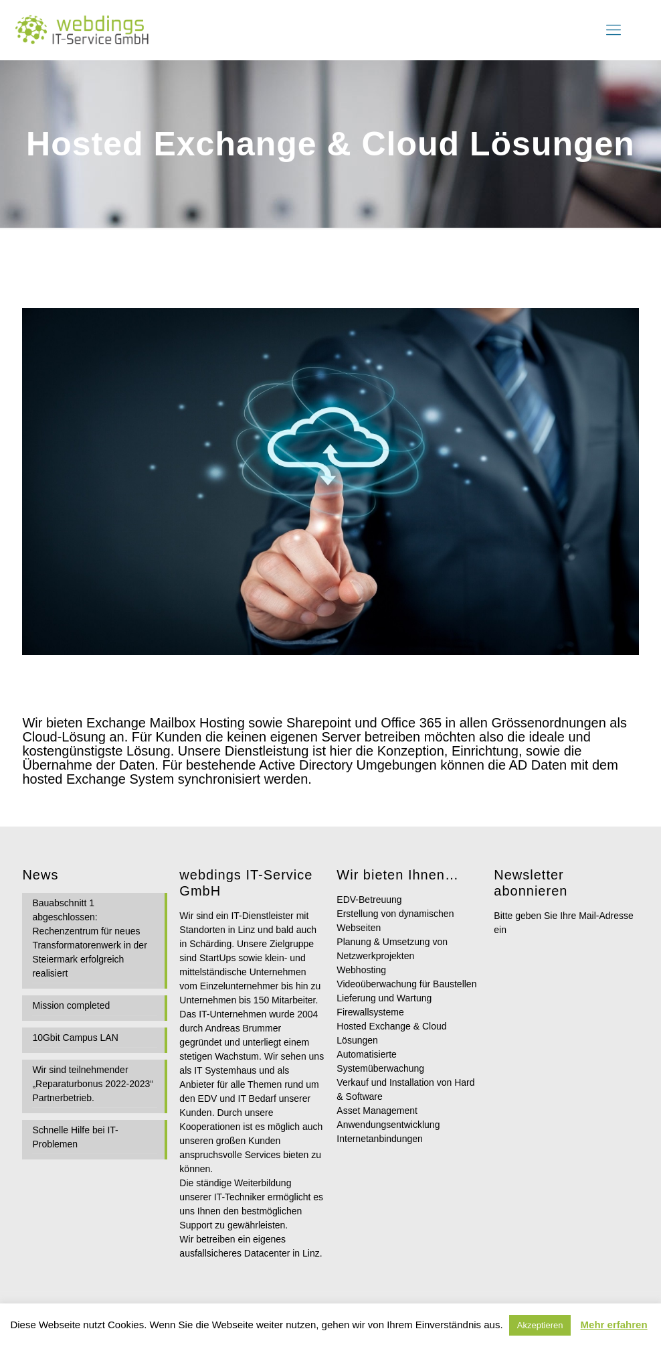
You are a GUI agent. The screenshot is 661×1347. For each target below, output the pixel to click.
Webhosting (361, 970)
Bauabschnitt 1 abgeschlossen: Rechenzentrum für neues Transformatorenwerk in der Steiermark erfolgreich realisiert (89, 938)
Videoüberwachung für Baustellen (406, 984)
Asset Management (377, 1110)
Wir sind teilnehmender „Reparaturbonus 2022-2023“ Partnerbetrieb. (92, 1083)
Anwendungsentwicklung (388, 1124)
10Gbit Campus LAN (75, 1037)
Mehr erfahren (614, 1324)
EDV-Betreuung (369, 899)
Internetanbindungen (379, 1138)
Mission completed (71, 1005)
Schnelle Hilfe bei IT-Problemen (75, 1137)
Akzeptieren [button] (540, 1325)
